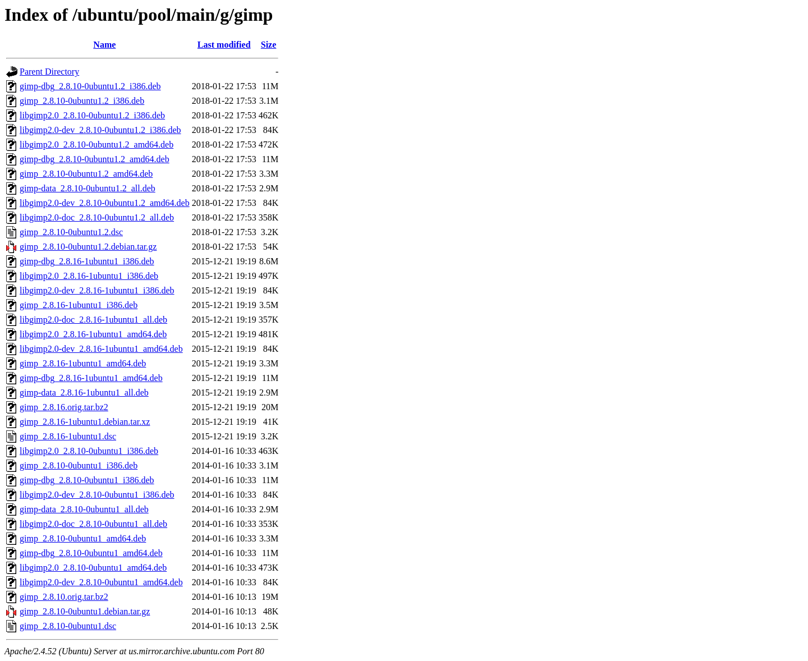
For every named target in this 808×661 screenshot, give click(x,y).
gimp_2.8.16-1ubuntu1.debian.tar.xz (85, 421)
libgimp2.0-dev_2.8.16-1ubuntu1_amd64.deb (101, 349)
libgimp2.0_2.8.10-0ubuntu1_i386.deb (89, 451)
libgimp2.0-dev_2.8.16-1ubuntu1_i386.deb (97, 290)
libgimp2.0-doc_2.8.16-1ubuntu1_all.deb (93, 319)
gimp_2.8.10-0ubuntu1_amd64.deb (83, 538)
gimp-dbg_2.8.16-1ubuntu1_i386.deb (87, 261)
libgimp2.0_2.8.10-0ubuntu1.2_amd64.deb (96, 144)
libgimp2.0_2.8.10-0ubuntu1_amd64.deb (93, 567)
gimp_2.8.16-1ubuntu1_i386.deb (78, 305)
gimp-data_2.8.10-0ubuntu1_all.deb (84, 509)
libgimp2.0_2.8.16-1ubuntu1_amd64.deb (93, 334)
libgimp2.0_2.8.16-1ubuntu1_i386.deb (89, 276)
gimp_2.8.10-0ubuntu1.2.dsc (71, 232)
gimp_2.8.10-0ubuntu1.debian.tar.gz (85, 611)
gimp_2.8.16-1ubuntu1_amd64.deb (83, 363)
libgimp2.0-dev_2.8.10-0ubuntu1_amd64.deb (101, 582)
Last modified (224, 44)
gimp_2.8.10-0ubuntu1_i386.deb (78, 465)
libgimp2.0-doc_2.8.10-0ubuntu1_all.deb (93, 524)
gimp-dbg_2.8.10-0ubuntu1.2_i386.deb (90, 86)
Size (269, 44)
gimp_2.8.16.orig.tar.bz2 (64, 407)
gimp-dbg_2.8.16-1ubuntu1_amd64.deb (91, 378)
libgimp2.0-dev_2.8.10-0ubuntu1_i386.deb (97, 494)
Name (104, 44)
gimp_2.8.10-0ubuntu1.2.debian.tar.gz (88, 246)
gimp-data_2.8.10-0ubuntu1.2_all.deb (87, 188)
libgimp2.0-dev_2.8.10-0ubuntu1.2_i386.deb (100, 130)
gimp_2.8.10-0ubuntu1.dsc (68, 626)
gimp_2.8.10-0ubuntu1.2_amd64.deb (86, 173)
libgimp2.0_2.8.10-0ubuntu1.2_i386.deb (92, 115)
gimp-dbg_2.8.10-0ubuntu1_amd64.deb (91, 553)
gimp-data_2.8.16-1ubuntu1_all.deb (84, 392)
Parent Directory (49, 71)
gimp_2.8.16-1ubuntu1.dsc (68, 436)
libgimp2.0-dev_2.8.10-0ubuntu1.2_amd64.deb (105, 203)
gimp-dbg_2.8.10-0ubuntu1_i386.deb (87, 480)
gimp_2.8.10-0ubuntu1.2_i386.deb (82, 100)
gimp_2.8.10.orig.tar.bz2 (64, 597)
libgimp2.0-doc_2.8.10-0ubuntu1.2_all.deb (97, 217)
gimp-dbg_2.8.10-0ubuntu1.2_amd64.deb (94, 159)
